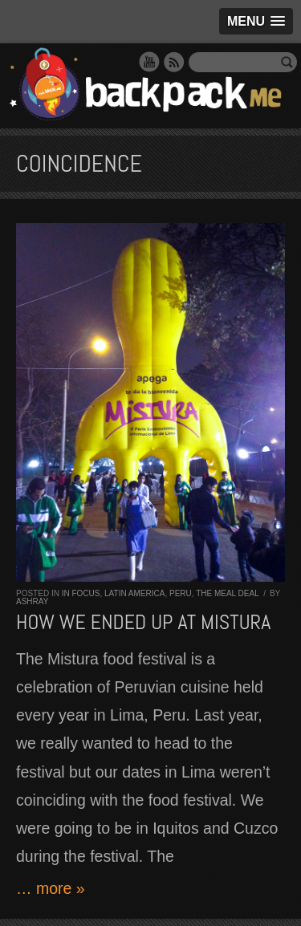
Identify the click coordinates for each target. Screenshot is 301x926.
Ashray (32, 601)
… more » (50, 888)
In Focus (81, 593)
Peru (180, 593)
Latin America (134, 593)
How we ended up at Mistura (143, 622)
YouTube (149, 61)
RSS (174, 61)
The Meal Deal (227, 593)
